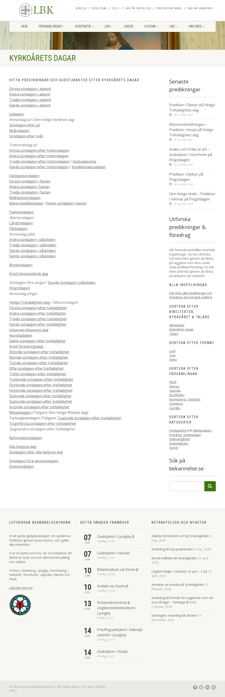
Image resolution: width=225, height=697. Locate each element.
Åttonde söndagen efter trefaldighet (39, 351)
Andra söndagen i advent (29, 94)
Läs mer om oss (21, 588)
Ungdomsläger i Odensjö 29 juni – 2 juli (179, 571)
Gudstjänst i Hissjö (112, 651)
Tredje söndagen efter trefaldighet (38, 318)
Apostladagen (20, 335)
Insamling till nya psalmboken (172, 549)
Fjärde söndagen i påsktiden (32, 250)
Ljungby (174, 408)
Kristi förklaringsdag (26, 346)
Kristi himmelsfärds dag (28, 273)
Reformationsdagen (25, 437)
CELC (115, 8)
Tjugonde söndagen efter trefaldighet (88, 418)
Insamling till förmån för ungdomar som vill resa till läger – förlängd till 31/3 (182, 600)
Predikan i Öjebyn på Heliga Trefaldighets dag (192, 107)
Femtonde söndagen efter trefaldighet (41, 390)
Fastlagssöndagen (24, 175)
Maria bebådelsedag (26, 203)
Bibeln (81, 8)
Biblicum (100, 8)
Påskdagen (18, 228)
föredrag (175, 435)
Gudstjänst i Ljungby (114, 536)
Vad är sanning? (200, 8)
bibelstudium (202, 430)
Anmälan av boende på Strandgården (177, 584)
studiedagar (191, 435)
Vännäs (174, 386)
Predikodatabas (169, 8)
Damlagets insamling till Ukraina (174, 615)
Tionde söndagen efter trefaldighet (38, 363)
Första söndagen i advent (30, 88)
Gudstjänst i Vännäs (113, 553)
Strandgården (178, 443)
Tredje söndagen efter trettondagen (39, 161)
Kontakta (84, 26)
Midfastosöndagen (24, 197)
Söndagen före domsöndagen (33, 461)
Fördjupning (177, 430)
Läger (128, 26)
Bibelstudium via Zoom (116, 569)
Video (173, 359)
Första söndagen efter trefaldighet (38, 307)
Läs (173, 26)
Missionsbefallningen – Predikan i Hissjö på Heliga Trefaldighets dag (191, 129)
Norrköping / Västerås (184, 399)
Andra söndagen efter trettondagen (39, 155)
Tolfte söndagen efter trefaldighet (37, 374)
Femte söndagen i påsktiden (32, 256)
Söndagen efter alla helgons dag (36, 452)
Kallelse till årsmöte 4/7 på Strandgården (180, 536)
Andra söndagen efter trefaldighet (37, 313)
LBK (108, 26)
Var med (196, 26)
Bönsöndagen (21, 265)
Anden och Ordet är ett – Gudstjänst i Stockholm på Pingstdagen (190, 154)
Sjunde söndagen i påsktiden (71, 282)
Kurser (173, 448)
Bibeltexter (177, 325)
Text (172, 355)
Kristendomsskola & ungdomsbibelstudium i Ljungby (116, 608)
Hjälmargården (179, 439)
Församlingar (51, 26)
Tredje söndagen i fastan (30, 192)
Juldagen (16, 114)
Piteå (172, 382)
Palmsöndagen (21, 212)
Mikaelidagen (20, 412)
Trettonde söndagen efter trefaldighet (41, 379)
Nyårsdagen (19, 130)
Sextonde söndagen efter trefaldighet (40, 396)
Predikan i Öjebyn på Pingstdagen (186, 177)
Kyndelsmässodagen (89, 167)
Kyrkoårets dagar (181, 329)
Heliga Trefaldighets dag (29, 302)
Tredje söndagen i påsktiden (32, 245)
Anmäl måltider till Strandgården (174, 558)
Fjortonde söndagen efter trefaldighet (40, 385)
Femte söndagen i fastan (66, 203)
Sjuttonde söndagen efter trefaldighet (40, 401)
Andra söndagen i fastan (29, 186)
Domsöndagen (21, 466)
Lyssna (151, 26)
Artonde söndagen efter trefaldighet (39, 407)
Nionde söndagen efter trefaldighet (38, 357)
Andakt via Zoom (111, 586)
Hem (24, 26)
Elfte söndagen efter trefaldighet (36, 368)
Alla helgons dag (22, 446)
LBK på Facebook (138, 8)
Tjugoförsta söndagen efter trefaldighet (42, 423)
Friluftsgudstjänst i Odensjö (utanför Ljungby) (120, 632)
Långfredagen (21, 223)
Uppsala (175, 390)
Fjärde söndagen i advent (30, 105)
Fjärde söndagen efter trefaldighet (37, 324)
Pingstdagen (19, 288)
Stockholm (176, 395)
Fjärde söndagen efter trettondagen (39, 167)
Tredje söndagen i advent (30, 99)
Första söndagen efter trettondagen (39, 150)
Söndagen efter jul (24, 125)
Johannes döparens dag (29, 329)
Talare (173, 334)
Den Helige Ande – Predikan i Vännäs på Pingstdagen (192, 196)
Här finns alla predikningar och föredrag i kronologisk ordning (190, 295)
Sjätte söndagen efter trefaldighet (37, 340)
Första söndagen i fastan (29, 181)
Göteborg (176, 403)
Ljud (172, 351)
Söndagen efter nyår (26, 136)
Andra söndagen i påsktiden (32, 239)
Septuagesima (84, 161)
